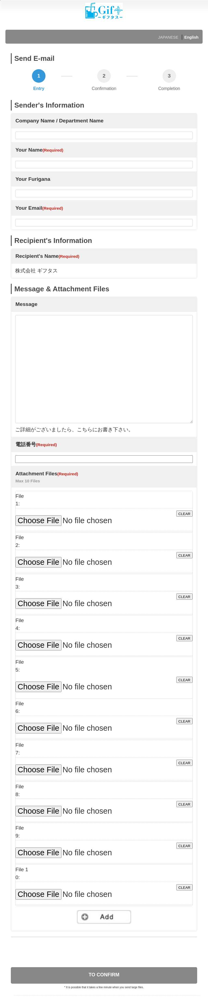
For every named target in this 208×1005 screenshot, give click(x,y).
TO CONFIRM (104, 974)
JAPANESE (168, 37)
